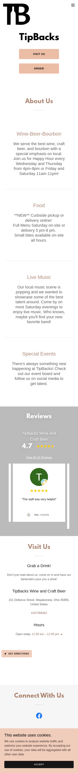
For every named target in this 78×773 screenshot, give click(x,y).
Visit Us (39, 54)
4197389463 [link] (39, 612)
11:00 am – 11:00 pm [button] (45, 634)
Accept (39, 764)
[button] (73, 5)
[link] (17, 5)
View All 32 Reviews (39, 457)
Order (39, 68)
